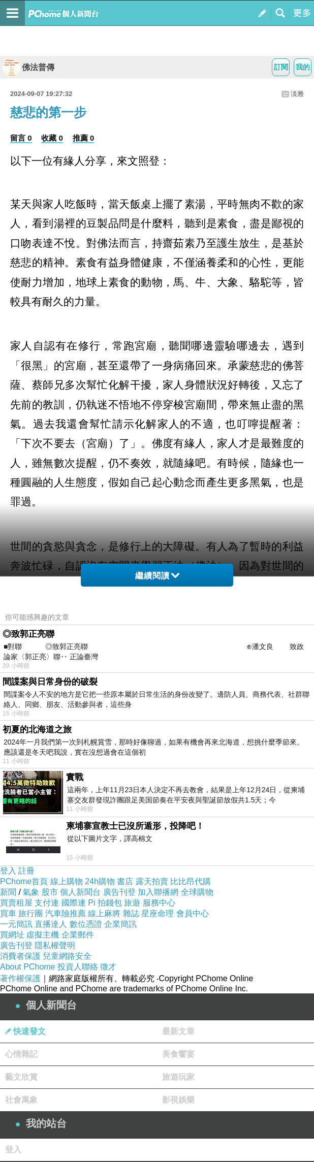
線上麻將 (104, 913)
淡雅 (297, 94)
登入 (8, 870)
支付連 (47, 902)
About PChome (27, 966)
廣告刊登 (119, 892)
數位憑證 (86, 924)
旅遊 (132, 902)
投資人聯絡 (77, 966)
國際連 (73, 902)
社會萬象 (21, 1099)
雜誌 (131, 913)
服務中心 (159, 902)
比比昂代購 (190, 881)
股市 (50, 892)
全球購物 (197, 892)
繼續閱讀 (157, 576)
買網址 (12, 934)
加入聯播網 (158, 892)
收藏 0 (52, 138)
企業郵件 (77, 934)
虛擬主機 (42, 934)
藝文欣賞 (21, 1077)
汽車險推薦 (65, 913)
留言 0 (21, 138)
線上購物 (66, 881)
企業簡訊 (120, 924)
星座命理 (157, 913)
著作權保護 (20, 978)
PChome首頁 (24, 881)
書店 (125, 881)
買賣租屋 (16, 902)
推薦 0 (84, 138)
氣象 (31, 892)
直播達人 (51, 924)
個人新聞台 (80, 892)
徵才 (108, 966)
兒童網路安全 (67, 956)
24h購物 (100, 881)
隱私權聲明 (55, 945)
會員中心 (192, 913)
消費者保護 (20, 956)
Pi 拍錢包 (105, 902)
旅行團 (30, 913)
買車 (8, 913)
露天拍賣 (152, 881)
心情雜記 (21, 1054)
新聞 (8, 892)
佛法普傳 (28, 67)
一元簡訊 (16, 924)
